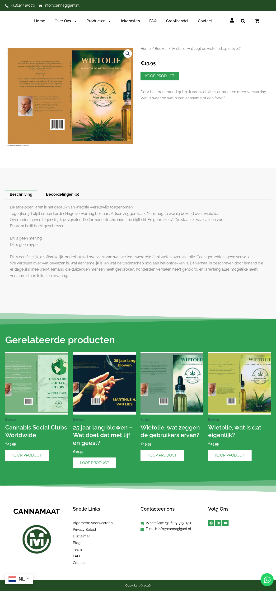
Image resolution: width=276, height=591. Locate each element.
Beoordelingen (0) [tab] (62, 194)
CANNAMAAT (36, 511)
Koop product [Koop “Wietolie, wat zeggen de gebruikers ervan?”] (162, 455)
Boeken (161, 48)
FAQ (153, 21)
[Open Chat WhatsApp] (267, 579)
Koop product (159, 76)
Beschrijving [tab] (21, 194)
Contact (205, 21)
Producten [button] (99, 21)
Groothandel (177, 21)
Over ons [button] (66, 21)
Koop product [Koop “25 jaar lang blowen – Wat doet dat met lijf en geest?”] (94, 463)
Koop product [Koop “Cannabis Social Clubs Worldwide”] (27, 455)
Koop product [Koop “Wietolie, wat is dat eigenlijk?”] (229, 455)
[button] (243, 21)
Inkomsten (130, 21)
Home (39, 21)
